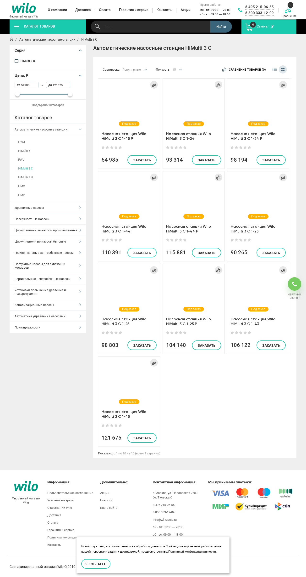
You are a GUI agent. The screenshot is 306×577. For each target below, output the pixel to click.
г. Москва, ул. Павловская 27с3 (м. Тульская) (175, 495)
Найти (221, 26)
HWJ (21, 142)
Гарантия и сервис (60, 530)
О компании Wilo (59, 507)
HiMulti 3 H (25, 177)
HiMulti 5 (24, 151)
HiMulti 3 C (28, 61)
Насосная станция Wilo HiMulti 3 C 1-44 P (188, 228)
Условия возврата (60, 500)
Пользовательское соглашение (70, 493)
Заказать (142, 160)
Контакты (54, 545)
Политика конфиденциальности (71, 537)
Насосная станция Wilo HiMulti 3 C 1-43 (253, 321)
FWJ (21, 159)
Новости (106, 500)
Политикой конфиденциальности (192, 551)
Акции (104, 493)
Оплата (52, 522)
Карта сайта (108, 507)
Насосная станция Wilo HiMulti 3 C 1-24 (188, 136)
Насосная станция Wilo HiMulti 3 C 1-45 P (124, 136)
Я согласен (95, 564)
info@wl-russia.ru (165, 519)
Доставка (54, 515)
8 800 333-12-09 (259, 13)
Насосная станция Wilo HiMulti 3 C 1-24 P (253, 136)
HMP (21, 195)
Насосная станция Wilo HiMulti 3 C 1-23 (253, 228)
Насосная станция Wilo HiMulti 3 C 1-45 (124, 414)
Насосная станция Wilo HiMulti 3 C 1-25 (124, 321)
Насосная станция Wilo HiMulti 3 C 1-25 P (188, 321)
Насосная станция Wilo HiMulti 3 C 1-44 (124, 228)
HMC (21, 186)
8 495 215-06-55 (259, 7)
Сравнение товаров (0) (244, 69)
